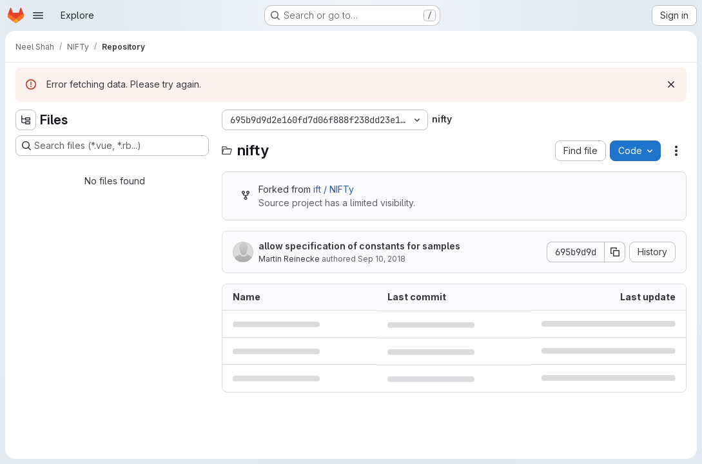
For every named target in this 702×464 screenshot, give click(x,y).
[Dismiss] (671, 84)
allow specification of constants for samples (359, 245)
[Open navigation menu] (38, 15)
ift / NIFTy (333, 189)
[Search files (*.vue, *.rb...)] (112, 145)
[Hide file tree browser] (25, 120)
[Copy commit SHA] (615, 252)
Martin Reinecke (289, 259)
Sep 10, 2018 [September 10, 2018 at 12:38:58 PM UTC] (381, 259)
